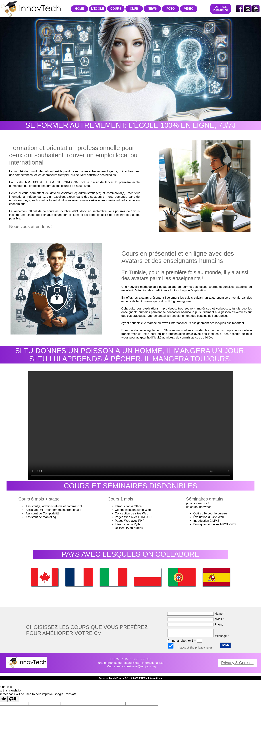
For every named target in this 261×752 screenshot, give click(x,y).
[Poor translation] (13, 699)
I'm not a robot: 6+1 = (184, 640)
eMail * (195, 619)
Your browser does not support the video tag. (130, 425)
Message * (198, 636)
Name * (196, 613)
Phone (195, 624)
